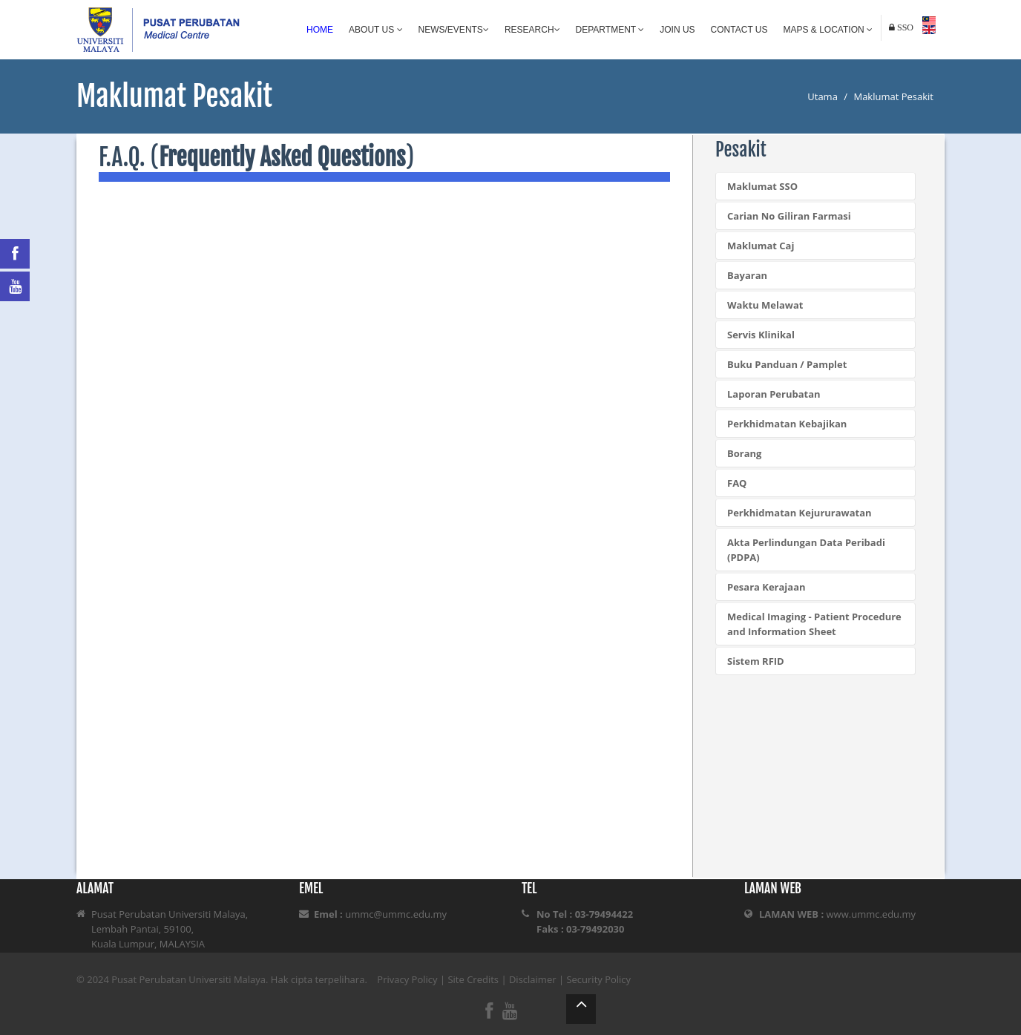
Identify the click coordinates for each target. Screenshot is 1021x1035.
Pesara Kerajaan (766, 587)
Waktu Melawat (765, 305)
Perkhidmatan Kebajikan (787, 423)
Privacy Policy (407, 979)
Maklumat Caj (760, 245)
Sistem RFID (755, 661)
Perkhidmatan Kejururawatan (799, 512)
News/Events (453, 29)
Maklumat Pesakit (893, 96)
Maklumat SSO (762, 186)
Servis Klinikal (761, 334)
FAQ (736, 483)
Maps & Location (828, 29)
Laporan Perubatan (774, 394)
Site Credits (473, 979)
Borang (744, 453)
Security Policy (598, 979)
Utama (822, 96)
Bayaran (747, 275)
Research (532, 29)
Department (610, 29)
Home (319, 29)
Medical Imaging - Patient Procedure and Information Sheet (814, 624)
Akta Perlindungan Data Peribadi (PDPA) (806, 550)
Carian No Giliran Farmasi (789, 216)
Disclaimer (533, 979)
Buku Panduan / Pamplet (787, 364)
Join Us (677, 29)
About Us (375, 29)
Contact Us (739, 29)
